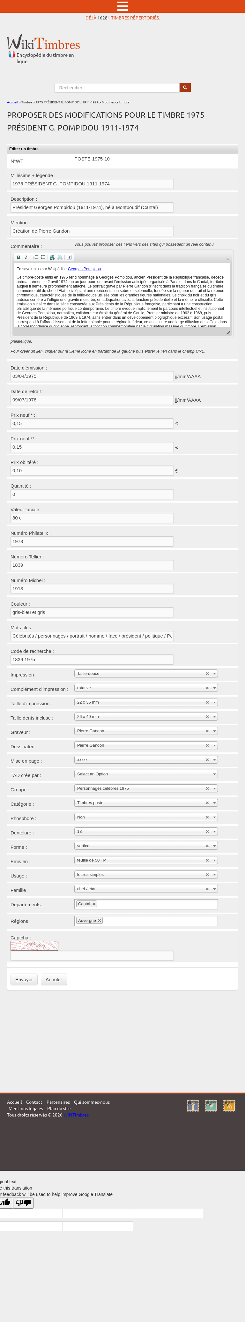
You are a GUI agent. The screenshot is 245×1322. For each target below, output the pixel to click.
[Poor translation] (23, 1203)
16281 (103, 17)
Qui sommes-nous (92, 1102)
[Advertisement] (122, 1041)
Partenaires (58, 1102)
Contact (34, 1102)
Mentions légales (26, 1108)
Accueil (12, 102)
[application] (122, 294)
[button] (18, 257)
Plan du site (59, 1108)
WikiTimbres (76, 1114)
